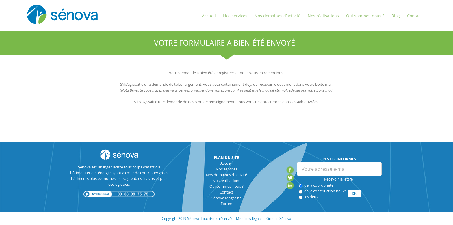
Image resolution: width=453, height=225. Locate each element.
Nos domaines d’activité (226, 174)
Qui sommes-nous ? (226, 186)
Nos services (226, 169)
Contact (226, 192)
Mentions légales (249, 218)
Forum (226, 203)
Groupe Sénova (278, 218)
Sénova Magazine (226, 197)
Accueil (226, 163)
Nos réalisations (226, 180)
